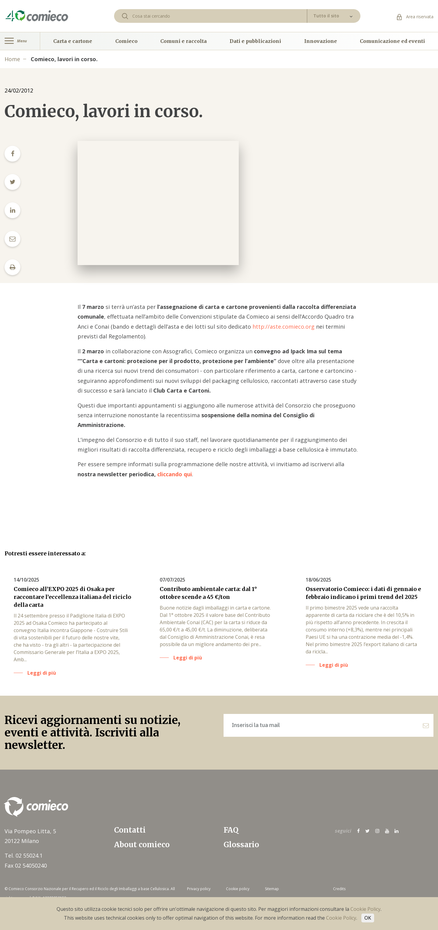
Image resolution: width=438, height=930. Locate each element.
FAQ (231, 830)
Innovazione (320, 41)
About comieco (142, 844)
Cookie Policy (365, 909)
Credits (339, 888)
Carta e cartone (72, 41)
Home (12, 59)
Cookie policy (237, 888)
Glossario (241, 844)
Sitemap (272, 888)
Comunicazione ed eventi (392, 41)
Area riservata (415, 16)
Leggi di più (41, 673)
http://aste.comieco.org (283, 326)
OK (367, 917)
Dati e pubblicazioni (255, 41)
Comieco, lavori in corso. (64, 59)
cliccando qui (174, 474)
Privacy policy (198, 888)
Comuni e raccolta (183, 41)
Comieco (126, 41)
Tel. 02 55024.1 (24, 855)
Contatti (130, 830)
